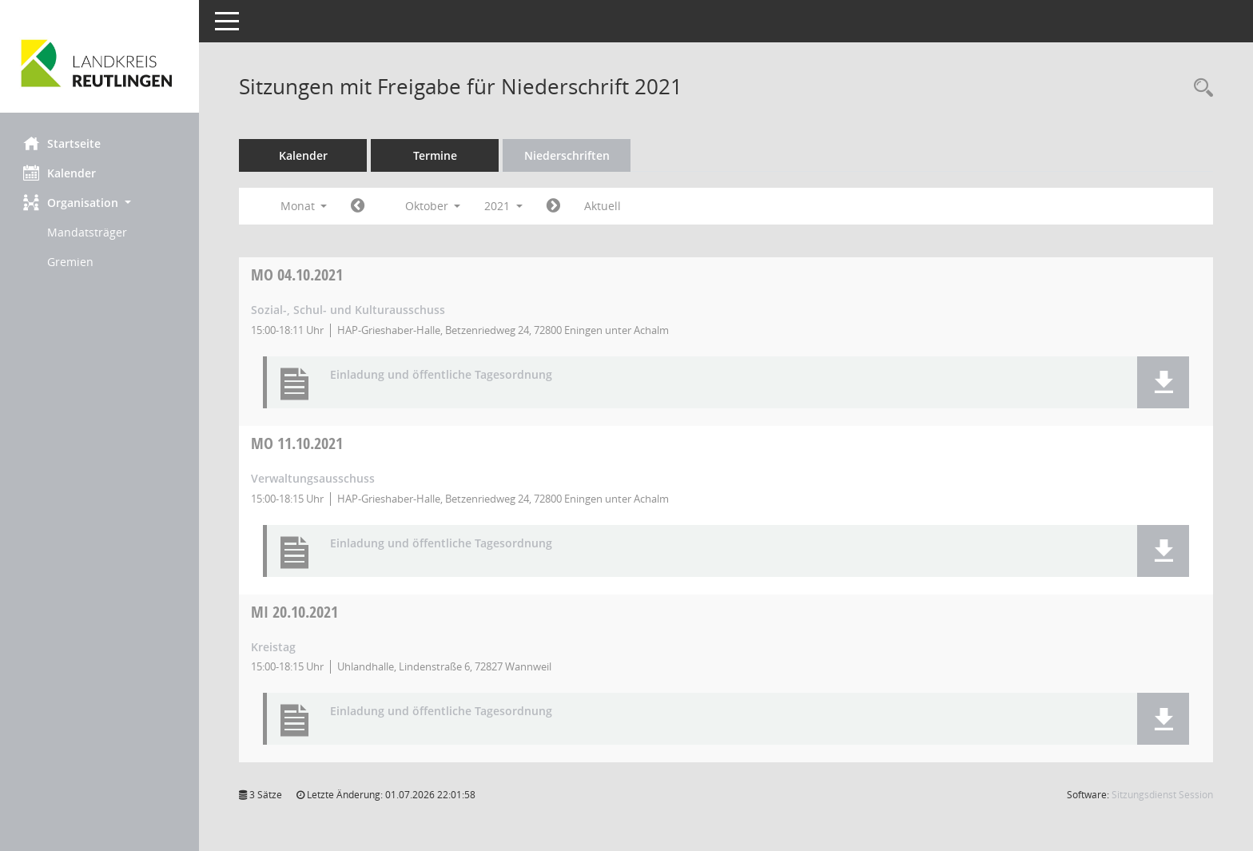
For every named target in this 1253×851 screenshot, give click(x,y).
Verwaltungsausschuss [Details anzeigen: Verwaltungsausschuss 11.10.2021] (314, 478)
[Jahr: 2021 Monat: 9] (358, 206)
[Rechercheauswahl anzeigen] (1199, 88)
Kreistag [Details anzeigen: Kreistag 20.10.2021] (274, 646)
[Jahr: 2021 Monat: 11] (554, 206)
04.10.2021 (298, 274)
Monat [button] (304, 205)
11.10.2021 (298, 443)
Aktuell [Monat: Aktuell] (603, 205)
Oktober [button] (433, 205)
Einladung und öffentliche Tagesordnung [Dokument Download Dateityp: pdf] (442, 375)
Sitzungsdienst (1162, 794)
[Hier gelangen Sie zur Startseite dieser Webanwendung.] (100, 62)
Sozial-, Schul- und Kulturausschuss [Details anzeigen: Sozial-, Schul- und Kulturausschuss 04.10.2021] (349, 309)
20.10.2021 (295, 611)
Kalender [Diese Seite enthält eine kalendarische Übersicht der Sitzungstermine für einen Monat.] (60, 173)
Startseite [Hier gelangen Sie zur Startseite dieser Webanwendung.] (62, 143)
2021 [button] (504, 205)
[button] (100, 202)
